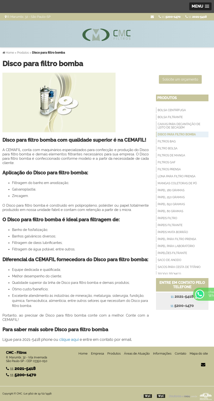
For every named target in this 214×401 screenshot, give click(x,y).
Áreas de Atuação (137, 353)
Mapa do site (199, 353)
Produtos (167, 98)
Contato (180, 353)
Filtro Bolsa (167, 148)
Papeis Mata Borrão (173, 232)
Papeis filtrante (170, 225)
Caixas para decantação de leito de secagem (179, 125)
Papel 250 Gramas (171, 197)
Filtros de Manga (171, 155)
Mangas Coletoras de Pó (177, 183)
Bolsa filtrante (170, 117)
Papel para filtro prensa (177, 239)
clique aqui (69, 339)
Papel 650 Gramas (171, 204)
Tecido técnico (169, 274)
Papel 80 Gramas (170, 211)
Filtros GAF (166, 162)
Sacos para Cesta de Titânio (179, 267)
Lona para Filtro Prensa (176, 176)
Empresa (97, 353)
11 (196, 17)
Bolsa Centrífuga (172, 110)
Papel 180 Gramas (171, 190)
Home (83, 353)
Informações (162, 353)
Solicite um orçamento (180, 79)
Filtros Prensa (169, 169)
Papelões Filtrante (172, 253)
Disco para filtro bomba (177, 134)
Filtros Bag (167, 141)
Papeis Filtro (167, 218)
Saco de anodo (169, 260)
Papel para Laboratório (176, 246)
